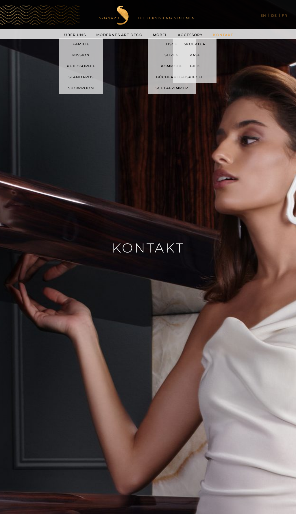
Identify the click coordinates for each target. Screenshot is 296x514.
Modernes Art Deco (119, 35)
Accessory (190, 35)
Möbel (160, 35)
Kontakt (223, 35)
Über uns (75, 35)
